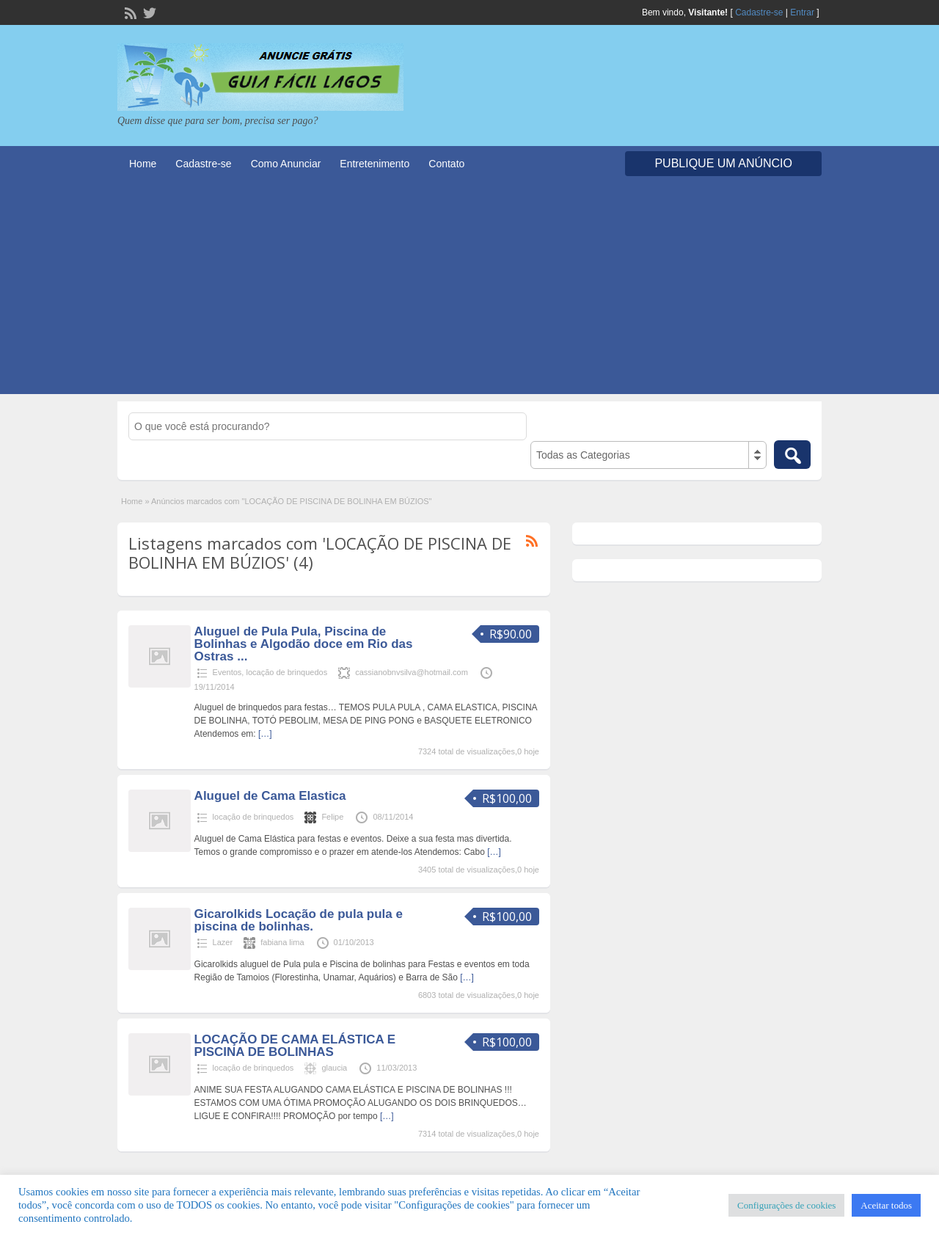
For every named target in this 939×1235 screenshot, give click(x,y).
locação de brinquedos (286, 672)
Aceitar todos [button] (886, 1205)
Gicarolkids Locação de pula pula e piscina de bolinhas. (298, 920)
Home (142, 164)
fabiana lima (282, 942)
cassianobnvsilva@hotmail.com (411, 672)
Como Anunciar (286, 164)
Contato (446, 164)
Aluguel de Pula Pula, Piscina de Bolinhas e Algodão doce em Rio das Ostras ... (303, 643)
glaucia (334, 1067)
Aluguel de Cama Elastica (270, 796)
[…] (265, 734)
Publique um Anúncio (723, 163)
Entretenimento (374, 164)
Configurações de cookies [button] (786, 1205)
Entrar (802, 12)
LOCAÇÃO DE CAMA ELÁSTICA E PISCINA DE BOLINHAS (295, 1045)
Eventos (227, 672)
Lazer (223, 942)
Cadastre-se (759, 12)
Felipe (332, 816)
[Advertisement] (469, 291)
